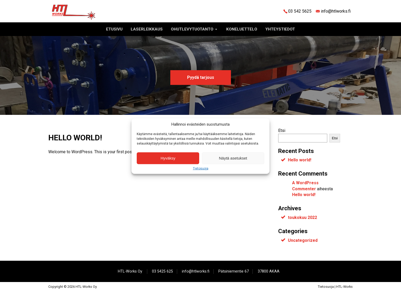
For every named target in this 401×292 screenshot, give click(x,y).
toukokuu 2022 (302, 217)
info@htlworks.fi (336, 11)
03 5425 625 (162, 271)
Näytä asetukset (233, 158)
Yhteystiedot (280, 29)
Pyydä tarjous (200, 77)
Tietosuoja (200, 168)
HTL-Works (344, 287)
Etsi (281, 130)
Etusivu (114, 29)
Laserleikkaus (147, 29)
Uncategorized (303, 240)
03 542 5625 (300, 11)
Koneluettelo (241, 29)
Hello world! (299, 159)
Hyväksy (168, 158)
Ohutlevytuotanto (194, 29)
